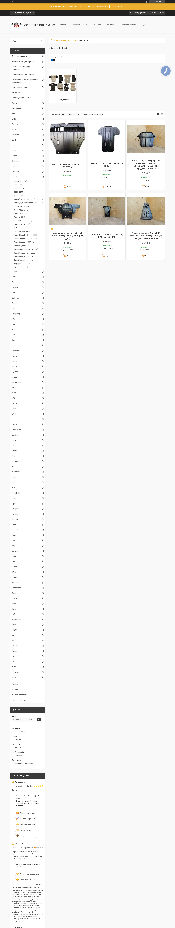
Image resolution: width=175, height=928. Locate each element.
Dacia (14, 277)
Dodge (14, 308)
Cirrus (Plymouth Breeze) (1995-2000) (28, 199)
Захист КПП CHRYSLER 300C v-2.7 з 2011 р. (107, 164)
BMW (14, 129)
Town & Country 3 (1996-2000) (26, 235)
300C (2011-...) (19, 192)
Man (13, 456)
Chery (14, 166)
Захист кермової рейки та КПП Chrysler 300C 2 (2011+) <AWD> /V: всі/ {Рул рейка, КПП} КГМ (146, 236)
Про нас (97, 25)
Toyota (14, 609)
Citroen (15, 272)
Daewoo (15, 287)
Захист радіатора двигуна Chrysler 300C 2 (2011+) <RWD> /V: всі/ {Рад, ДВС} (67, 236)
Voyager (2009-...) (21, 267)
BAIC (14, 119)
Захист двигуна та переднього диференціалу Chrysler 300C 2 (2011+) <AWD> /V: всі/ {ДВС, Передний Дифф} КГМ (146, 164)
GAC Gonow (16, 335)
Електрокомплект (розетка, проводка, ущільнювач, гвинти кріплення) (27, 803)
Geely (14, 340)
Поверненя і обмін (19, 700)
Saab (14, 540)
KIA (13, 419)
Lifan (14, 445)
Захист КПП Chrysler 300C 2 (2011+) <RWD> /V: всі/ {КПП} (106, 235)
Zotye (14, 640)
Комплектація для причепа (23, 74)
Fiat (13, 324)
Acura (14, 103)
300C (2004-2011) (21, 188)
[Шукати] (42, 41)
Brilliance (15, 135)
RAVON (15, 525)
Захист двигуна (62, 100)
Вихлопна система (19, 87)
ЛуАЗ (14, 667)
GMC (14, 345)
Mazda (14, 467)
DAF (13, 293)
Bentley (15, 124)
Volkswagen (16, 619)
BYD (13, 145)
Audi (14, 114)
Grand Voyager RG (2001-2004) (26, 249)
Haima (14, 356)
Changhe (15, 161)
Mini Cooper (16, 488)
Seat (14, 561)
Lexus (14, 440)
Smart (14, 577)
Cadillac (15, 150)
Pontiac (15, 514)
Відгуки (15, 689)
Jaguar (15, 403)
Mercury (15, 477)
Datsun (15, 303)
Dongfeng (16, 314)
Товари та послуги (79, 25)
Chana (14, 156)
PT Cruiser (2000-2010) (23, 221)
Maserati (15, 461)
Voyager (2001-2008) (22, 264)
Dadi (13, 282)
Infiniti (14, 377)
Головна (62, 25)
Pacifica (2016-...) (20, 217)
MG (13, 482)
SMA (14, 572)
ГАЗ (13, 662)
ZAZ (13, 635)
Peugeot (15, 509)
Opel (14, 504)
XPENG (14, 630)
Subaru (15, 593)
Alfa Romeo (16, 108)
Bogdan (15, 651)
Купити (69, 186)
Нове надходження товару (22, 98)
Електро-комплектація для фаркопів (23, 68)
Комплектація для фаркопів (23, 62)
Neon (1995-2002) (21, 210)
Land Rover (16, 430)
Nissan (14, 498)
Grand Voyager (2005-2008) (24, 253)
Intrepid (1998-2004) (22, 206)
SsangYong (16, 588)
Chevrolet (15, 172)
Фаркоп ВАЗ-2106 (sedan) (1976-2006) (28, 797)
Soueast (15, 583)
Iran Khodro (16, 382)
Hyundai (15, 372)
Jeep (14, 409)
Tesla (14, 604)
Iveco (14, 393)
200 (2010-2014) (20, 181)
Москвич (15, 672)
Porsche (15, 519)
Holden (14, 361)
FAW (13, 319)
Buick (14, 140)
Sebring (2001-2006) (22, 224)
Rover (14, 535)
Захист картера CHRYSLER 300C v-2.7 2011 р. (67, 165)
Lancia (14, 424)
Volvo (14, 625)
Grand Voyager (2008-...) (23, 256)
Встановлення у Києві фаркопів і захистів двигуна (25, 81)
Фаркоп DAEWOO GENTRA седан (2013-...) (28, 865)
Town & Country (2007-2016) (25, 242)
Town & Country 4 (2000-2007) (26, 238)
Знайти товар (117, 6)
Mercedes (16, 472)
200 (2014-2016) (20, 185)
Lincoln (14, 451)
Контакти (111, 25)
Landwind (15, 435)
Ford (13, 330)
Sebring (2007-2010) (22, 228)
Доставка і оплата (128, 25)
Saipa (14, 546)
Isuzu (14, 388)
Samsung (15, 551)
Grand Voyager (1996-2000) (24, 246)
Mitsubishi (16, 493)
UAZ (13, 614)
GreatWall (15, 351)
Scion (14, 556)
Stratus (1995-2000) (22, 231)
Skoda (14, 567)
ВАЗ (13, 656)
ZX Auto (15, 646)
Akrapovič (16, 93)
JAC (13, 398)
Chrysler (73, 40)
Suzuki (14, 598)
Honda (14, 366)
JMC (14, 414)
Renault (15, 530)
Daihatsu (15, 298)
